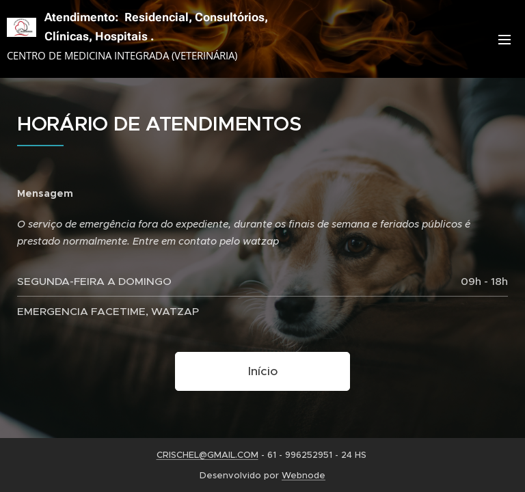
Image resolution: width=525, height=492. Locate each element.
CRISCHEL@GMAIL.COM (207, 455)
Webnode (303, 475)
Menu (504, 39)
